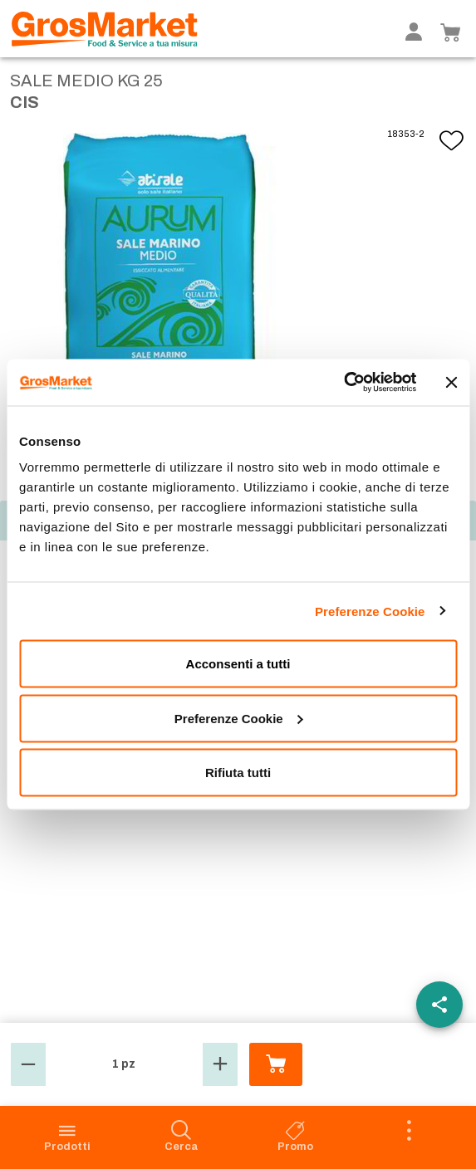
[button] (28, 1064)
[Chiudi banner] (451, 382)
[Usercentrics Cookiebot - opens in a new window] (343, 383)
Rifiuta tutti (238, 772)
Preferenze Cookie (370, 611)
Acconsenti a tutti (238, 664)
